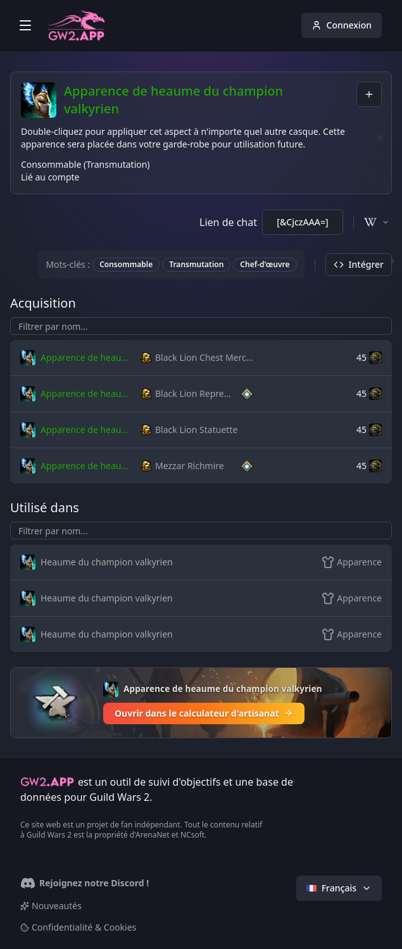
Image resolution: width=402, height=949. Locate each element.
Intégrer (359, 264)
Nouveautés (51, 906)
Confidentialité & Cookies (78, 927)
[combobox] (369, 94)
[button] (77, 357)
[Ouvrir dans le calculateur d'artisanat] (201, 702)
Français (339, 888)
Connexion (341, 25)
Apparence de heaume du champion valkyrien (207, 99)
